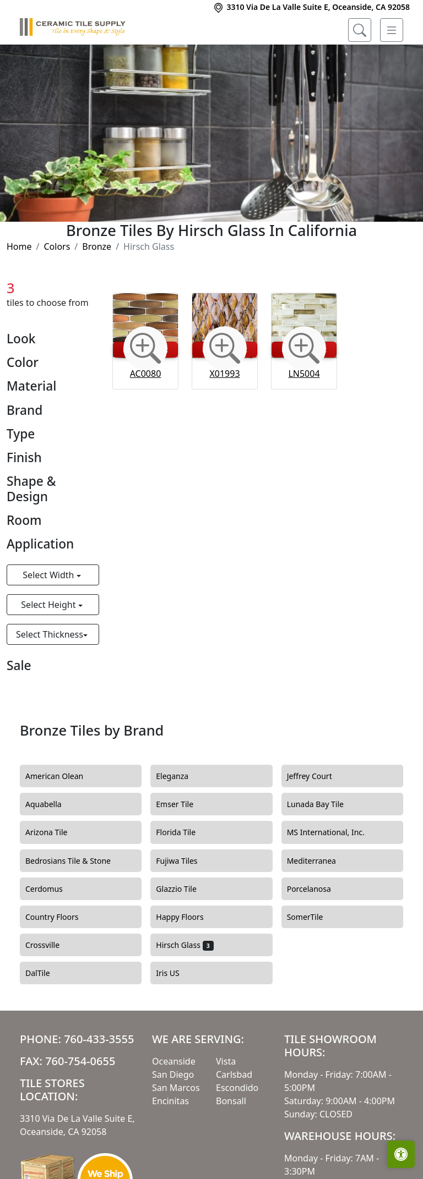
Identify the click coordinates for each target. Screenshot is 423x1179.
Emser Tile (181, 804)
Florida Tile (182, 832)
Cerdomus (52, 889)
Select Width (49, 575)
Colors (57, 246)
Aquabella (49, 804)
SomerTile (311, 917)
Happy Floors (186, 917)
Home (19, 246)
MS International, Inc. (332, 832)
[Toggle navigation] (391, 30)
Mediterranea (318, 861)
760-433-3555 (99, 1039)
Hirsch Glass (184, 945)
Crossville (49, 945)
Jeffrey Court (318, 776)
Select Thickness (49, 634)
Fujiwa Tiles (183, 861)
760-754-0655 (80, 1061)
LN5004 (303, 374)
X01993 (224, 374)
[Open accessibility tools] (401, 1154)
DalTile (45, 973)
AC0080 (145, 374)
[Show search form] (359, 30)
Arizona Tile (52, 832)
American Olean (60, 776)
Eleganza (178, 776)
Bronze (96, 246)
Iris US (174, 973)
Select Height (49, 605)
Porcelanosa (315, 889)
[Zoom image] (145, 348)
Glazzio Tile (182, 889)
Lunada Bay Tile (323, 804)
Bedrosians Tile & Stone (74, 861)
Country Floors (58, 917)
